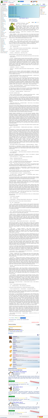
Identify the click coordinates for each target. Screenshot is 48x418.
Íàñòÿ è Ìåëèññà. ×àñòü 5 (13, 10)
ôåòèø (19, 399)
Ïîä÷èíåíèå (2, 30)
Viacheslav (15, 340)
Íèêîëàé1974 (15, 350)
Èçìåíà (1, 17)
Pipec (14, 330)
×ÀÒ (41, 8)
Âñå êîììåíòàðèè (43, 5)
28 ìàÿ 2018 (16, 404)
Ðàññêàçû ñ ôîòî (3, 32)
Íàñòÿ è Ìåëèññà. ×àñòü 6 (13, 10)
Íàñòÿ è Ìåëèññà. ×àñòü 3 (13, 8)
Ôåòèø (1, 46)
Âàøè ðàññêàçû (3, 8)
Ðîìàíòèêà (2, 33)
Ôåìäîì (1, 45)
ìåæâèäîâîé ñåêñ (23, 384)
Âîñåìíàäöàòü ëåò (3, 9)
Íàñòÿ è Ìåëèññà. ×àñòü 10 (13, 14)
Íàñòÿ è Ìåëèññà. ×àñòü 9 (13, 13)
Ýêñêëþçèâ (2, 49)
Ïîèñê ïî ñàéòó (42, 12)
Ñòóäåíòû (2, 41)
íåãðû (22, 319)
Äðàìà (1, 13)
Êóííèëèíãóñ (2, 20)
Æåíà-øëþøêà (2, 14)
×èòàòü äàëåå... (11, 396)
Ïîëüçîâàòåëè (42, 7)
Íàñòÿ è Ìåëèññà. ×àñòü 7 (13, 11)
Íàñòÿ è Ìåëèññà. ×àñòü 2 (13, 7)
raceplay (20, 400)
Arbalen (21, 330)
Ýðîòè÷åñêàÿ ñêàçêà (4, 51)
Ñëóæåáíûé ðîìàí (3, 38)
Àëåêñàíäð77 (15, 336)
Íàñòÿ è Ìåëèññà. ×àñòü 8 (13, 12)
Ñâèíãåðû (2, 34)
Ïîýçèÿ (1, 31)
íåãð (19, 384)
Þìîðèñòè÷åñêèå (3, 52)
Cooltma (17, 330)
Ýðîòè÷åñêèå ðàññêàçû (3, 417)
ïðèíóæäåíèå (15, 399)
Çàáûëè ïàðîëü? (11, 2)
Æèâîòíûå (17, 372)
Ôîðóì (41, 9)
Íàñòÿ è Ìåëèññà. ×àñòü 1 (13, 6)
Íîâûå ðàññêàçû (3, 5)
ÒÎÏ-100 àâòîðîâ (43, 6)
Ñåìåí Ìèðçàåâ (14, 19)
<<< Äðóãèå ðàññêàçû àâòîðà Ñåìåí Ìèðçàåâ (15, 331)
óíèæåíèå (21, 399)
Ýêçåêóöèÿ (2, 48)
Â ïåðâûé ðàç (2, 7)
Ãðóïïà (15, 403)
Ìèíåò (1, 22)
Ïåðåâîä (1, 27)
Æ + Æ (10, 21)
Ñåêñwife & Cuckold (3, 36)
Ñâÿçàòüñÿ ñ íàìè (43, 14)
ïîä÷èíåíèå (11, 399)
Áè (14, 372)
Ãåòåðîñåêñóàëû (3, 10)
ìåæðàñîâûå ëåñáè (13, 319)
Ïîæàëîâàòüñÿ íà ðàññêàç (35, 322)
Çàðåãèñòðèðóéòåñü (12, 368)
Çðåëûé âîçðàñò (3, 16)
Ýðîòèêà (1, 50)
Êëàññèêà (2, 19)
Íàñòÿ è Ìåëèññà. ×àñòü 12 (13, 15)
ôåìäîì (28, 399)
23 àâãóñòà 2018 (14, 20)
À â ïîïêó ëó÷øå (3, 6)
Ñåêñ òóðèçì (2, 35)
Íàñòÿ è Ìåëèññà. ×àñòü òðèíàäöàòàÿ (14, 16)
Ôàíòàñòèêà (2, 44)
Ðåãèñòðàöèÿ (22, 1)
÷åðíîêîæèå (18, 319)
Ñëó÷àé (1, 39)
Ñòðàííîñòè (2, 40)
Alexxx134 (15, 364)
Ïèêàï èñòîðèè (2, 28)
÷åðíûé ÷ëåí (10, 400)
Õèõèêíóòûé (15, 359)
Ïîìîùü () (42, 13)
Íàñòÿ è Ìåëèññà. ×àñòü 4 (13, 9)
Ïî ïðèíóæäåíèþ (2, 29)
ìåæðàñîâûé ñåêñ (26, 319)
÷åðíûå (27, 384)
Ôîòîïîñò (1, 47)
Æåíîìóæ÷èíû (2, 15)
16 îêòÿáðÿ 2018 (17, 389)
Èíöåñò (1, 18)
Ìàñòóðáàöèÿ (2, 21)
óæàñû (17, 384)
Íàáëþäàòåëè (2, 23)
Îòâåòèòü (14, 344)
